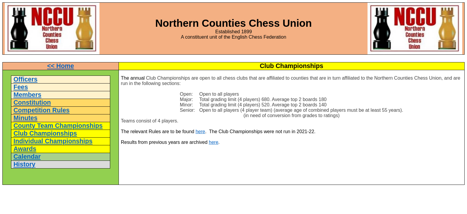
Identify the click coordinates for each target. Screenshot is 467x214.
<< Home (60, 66)
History (24, 164)
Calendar (27, 156)
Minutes (25, 118)
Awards (24, 148)
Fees (20, 87)
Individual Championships (52, 141)
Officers (25, 79)
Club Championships (45, 133)
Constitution (32, 102)
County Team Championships (57, 125)
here (200, 131)
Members (27, 94)
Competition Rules (41, 110)
